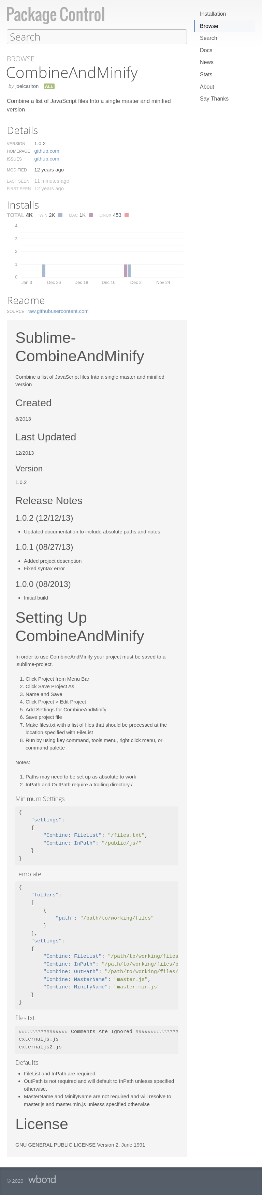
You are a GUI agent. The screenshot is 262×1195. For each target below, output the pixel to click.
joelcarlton (27, 86)
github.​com (46, 150)
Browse (209, 26)
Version (16, 143)
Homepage (18, 151)
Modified (17, 169)
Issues (14, 158)
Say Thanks (214, 99)
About (207, 87)
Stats (206, 74)
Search (208, 38)
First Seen (19, 188)
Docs (206, 50)
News (207, 62)
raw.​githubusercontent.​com (58, 311)
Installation (213, 14)
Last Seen (18, 181)
